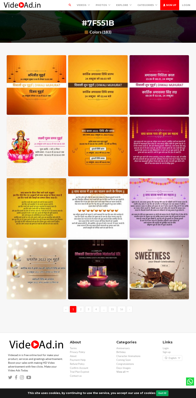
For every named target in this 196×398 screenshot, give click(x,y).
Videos (83, 5)
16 (121, 309)
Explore (124, 5)
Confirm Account (79, 368)
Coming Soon (123, 360)
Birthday (121, 352)
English (172, 358)
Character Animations (128, 356)
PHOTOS (103, 5)
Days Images (123, 368)
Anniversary (123, 348)
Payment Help (78, 360)
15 (112, 309)
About (73, 356)
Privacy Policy (77, 352)
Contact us (76, 375)
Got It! (162, 393)
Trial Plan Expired (79, 371)
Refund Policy (77, 364)
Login (186, 5)
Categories (147, 5)
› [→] (129, 309)
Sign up (169, 5)
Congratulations (125, 364)
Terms (73, 348)
